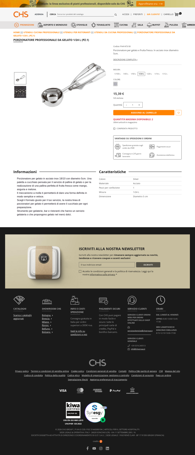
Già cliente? (153, 14)
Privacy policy (22, 371)
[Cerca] (85, 14)
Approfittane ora (148, 3)
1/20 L (149, 74)
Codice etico (73, 375)
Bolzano (47, 331)
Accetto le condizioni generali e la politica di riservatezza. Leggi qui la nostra (117, 273)
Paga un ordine (163, 375)
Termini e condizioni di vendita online (50, 371)
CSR (161, 371)
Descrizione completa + (125, 59)
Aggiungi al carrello (144, 112)
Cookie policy (77, 371)
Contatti (122, 371)
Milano (47, 321)
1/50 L (133, 74)
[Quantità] (132, 104)
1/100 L (117, 74)
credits (97, 441)
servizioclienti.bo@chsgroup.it (140, 330)
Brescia (47, 318)
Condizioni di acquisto (142, 375)
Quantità (117, 104)
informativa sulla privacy (102, 274)
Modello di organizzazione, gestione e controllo (105, 375)
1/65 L (125, 74)
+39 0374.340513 (138, 345)
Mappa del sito (172, 371)
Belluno (47, 328)
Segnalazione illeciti (78, 379)
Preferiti (138, 14)
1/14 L (157, 74)
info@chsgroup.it (138, 349)
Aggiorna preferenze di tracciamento (108, 379)
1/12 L (164, 74)
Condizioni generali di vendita (101, 371)
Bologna (47, 315)
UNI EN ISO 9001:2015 (73, 420)
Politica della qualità (55, 375)
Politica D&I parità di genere (143, 371)
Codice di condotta (33, 375)
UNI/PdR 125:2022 (73, 423)
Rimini (46, 325)
